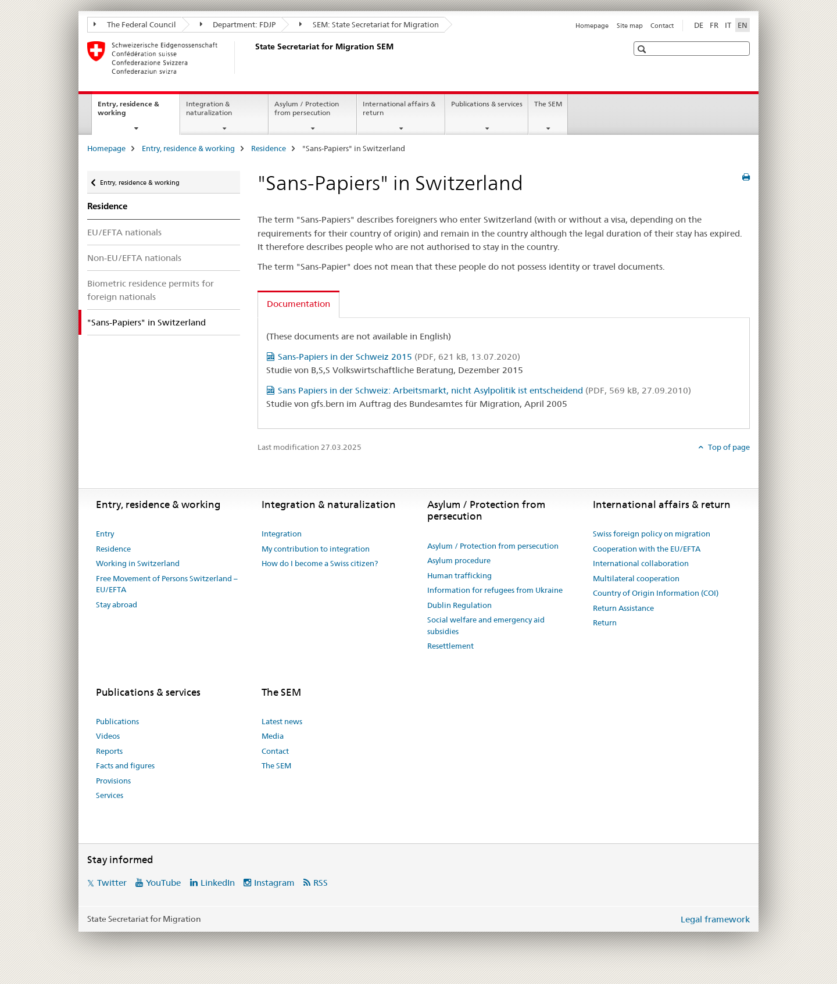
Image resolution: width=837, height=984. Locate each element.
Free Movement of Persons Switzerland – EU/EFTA (167, 584)
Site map (630, 26)
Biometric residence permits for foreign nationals (150, 290)
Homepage (592, 26)
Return (605, 622)
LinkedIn (218, 882)
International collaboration (641, 563)
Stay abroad (116, 604)
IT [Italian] (728, 25)
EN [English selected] (742, 25)
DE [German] (698, 25)
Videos (108, 735)
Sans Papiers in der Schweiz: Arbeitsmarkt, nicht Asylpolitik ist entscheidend (484, 390)
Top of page (728, 447)
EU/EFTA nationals (124, 232)
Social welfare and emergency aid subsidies (486, 625)
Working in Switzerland (138, 563)
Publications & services (487, 103)
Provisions (113, 780)
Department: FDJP (238, 24)
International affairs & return (399, 108)
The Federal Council (135, 24)
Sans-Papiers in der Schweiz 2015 (399, 356)
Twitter (112, 882)
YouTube (163, 882)
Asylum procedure (459, 560)
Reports (109, 751)
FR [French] (714, 25)
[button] (643, 49)
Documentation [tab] (298, 303)
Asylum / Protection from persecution (306, 108)
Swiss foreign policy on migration (651, 533)
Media (273, 735)
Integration (282, 533)
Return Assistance (623, 608)
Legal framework (715, 919)
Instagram (274, 882)
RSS (320, 882)
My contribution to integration (316, 548)
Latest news (282, 721)
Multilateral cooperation (636, 578)
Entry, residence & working (128, 112)
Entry (105, 533)
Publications (117, 721)
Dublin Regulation (459, 605)
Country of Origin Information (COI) (655, 592)
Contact (662, 26)
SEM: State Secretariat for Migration (369, 24)
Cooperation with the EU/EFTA (646, 548)
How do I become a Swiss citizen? (320, 563)
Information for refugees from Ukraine (495, 590)
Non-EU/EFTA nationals (134, 257)
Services (109, 795)
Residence (268, 148)
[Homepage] (253, 57)
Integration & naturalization (209, 108)
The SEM (548, 103)
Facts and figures (125, 765)
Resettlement (450, 645)
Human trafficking (459, 575)
